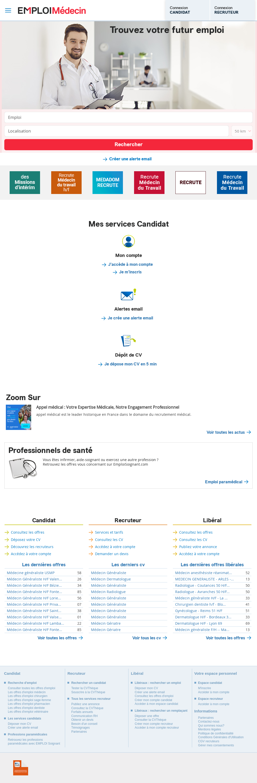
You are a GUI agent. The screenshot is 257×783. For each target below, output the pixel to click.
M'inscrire (204, 688)
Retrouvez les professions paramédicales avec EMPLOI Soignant (34, 742)
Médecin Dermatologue (111, 579)
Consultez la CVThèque (87, 708)
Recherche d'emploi (22, 683)
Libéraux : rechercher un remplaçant (161, 710)
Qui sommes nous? (211, 725)
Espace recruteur (210, 699)
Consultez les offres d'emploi (154, 696)
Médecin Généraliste (108, 573)
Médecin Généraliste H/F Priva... (34, 604)
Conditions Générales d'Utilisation (221, 737)
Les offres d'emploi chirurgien (27, 696)
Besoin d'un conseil (84, 724)
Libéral (212, 520)
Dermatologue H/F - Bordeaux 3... (203, 617)
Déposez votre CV (25, 539)
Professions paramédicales (27, 734)
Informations (205, 711)
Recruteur (128, 520)
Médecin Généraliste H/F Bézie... (34, 585)
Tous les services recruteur (91, 699)
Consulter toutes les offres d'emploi (31, 688)
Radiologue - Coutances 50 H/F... (202, 585)
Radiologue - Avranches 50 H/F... (202, 592)
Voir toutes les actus (226, 432)
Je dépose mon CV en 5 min (130, 364)
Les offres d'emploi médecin (27, 692)
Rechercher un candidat (88, 683)
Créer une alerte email (130, 159)
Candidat (44, 520)
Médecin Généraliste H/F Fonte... (34, 592)
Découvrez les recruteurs (32, 546)
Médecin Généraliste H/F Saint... (34, 610)
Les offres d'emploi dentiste (26, 708)
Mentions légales (209, 729)
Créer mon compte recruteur (154, 724)
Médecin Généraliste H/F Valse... (34, 617)
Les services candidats (24, 718)
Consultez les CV (109, 539)
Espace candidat (210, 683)
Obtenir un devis (82, 720)
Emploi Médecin (52, 10)
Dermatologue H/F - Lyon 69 (198, 623)
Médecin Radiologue (108, 592)
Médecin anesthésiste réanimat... (203, 573)
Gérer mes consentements (216, 745)
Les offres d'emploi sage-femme (29, 700)
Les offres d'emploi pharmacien (29, 704)
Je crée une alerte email (130, 318)
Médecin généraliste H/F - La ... (201, 598)
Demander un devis (111, 553)
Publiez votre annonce (198, 546)
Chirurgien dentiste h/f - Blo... (200, 604)
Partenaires (79, 731)
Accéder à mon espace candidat (156, 704)
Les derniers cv (128, 564)
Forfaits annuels (82, 712)
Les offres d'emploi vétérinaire (28, 711)
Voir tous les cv (146, 638)
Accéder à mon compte (213, 692)
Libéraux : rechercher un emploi (158, 683)
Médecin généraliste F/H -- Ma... (202, 629)
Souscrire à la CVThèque (88, 692)
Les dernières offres (44, 564)
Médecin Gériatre (106, 623)
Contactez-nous (208, 721)
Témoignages (80, 727)
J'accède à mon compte (130, 264)
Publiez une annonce (85, 704)
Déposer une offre (147, 716)
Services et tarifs (109, 532)
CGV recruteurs (208, 741)
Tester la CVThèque (84, 688)
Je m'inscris (130, 272)
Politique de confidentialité (215, 733)
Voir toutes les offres (57, 638)
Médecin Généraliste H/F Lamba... (35, 623)
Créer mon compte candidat (153, 700)
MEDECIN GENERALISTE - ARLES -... (204, 579)
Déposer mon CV (19, 724)
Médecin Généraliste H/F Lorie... (34, 598)
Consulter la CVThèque (150, 720)
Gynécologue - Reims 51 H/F (198, 610)
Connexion (180, 10)
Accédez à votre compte (31, 553)
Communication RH (84, 716)
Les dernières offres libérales (212, 564)
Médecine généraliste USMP (30, 573)
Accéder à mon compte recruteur (157, 727)
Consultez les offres (27, 532)
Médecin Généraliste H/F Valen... (34, 579)
